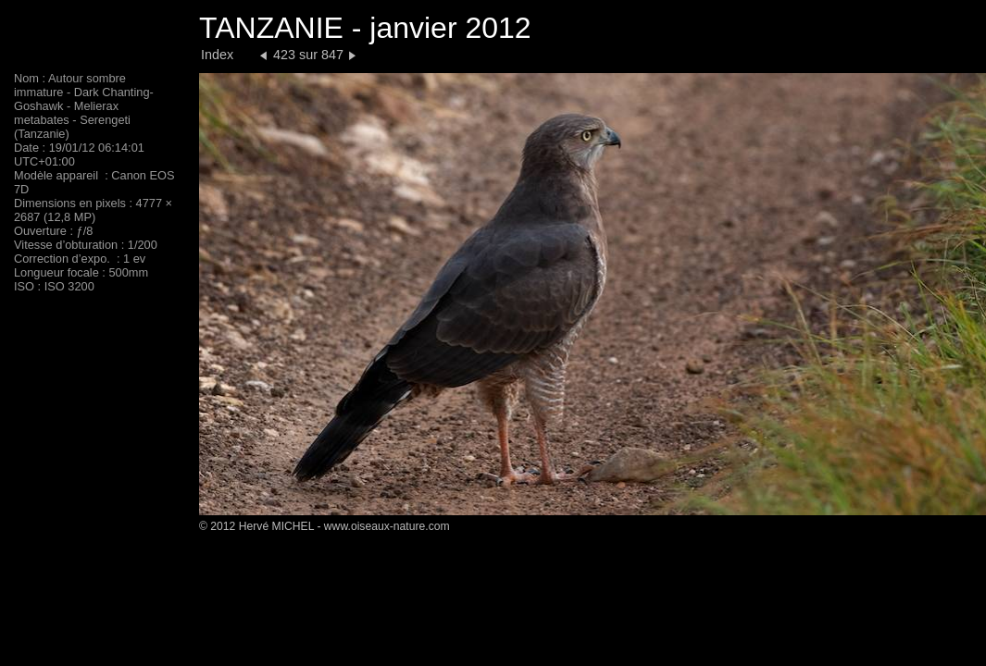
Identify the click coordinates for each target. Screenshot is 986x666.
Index (217, 54)
